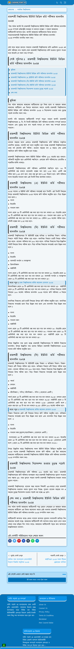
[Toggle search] (61, 3)
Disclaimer (43, 619)
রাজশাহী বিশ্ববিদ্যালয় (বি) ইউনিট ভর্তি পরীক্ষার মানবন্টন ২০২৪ (33, 81)
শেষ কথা (14, 92)
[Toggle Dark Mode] (57, 2)
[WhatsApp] (52, 2)
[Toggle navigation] (65, 2)
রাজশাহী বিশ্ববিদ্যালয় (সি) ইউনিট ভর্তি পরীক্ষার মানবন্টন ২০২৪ (33, 85)
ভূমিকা (13, 70)
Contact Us (43, 608)
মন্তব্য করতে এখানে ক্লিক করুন (37, 580)
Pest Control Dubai (46, 622)
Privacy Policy (44, 612)
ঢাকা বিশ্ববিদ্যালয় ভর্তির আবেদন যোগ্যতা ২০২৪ (36, 282)
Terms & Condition (46, 615)
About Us (42, 604)
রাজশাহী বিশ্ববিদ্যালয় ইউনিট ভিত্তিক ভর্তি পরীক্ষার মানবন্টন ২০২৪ (34, 73)
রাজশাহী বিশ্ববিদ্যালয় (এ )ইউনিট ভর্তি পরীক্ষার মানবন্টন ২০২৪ (33, 77)
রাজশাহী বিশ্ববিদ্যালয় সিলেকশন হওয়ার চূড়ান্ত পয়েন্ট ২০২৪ (32, 89)
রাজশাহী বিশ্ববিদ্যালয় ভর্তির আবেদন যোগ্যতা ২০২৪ (37, 409)
